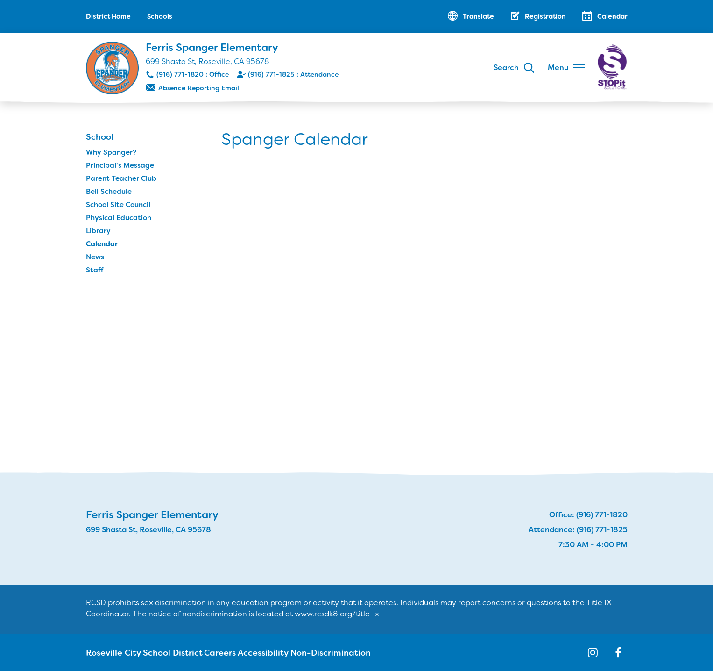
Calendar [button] (612, 16)
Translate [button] (478, 16)
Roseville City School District (135, 653)
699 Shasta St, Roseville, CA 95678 (207, 61)
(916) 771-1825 (271, 74)
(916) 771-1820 (180, 74)
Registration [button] (545, 16)
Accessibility (250, 653)
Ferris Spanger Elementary (212, 47)
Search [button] (506, 67)
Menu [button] (558, 67)
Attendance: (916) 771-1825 (578, 530)
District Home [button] (108, 16)
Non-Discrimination (315, 653)
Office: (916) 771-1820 (588, 515)
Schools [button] (159, 16)
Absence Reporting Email (198, 88)
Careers (206, 653)
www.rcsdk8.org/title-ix (337, 614)
